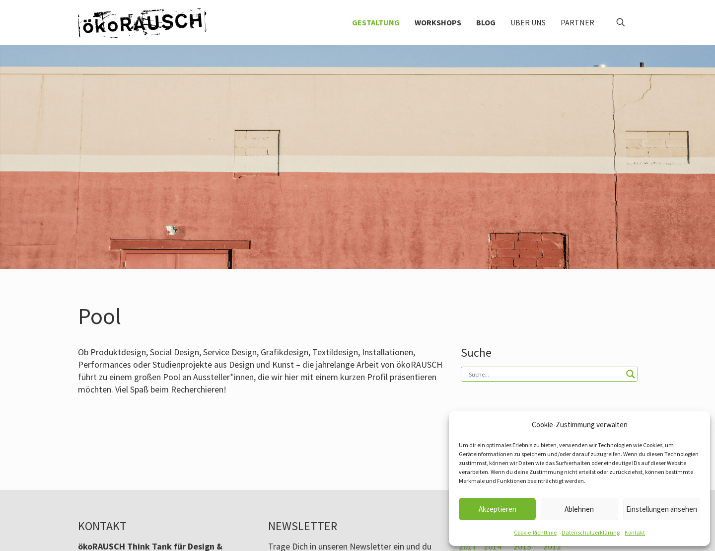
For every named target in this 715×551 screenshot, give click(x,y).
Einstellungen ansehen (661, 509)
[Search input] (545, 374)
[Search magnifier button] (631, 374)
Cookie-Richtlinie (535, 532)
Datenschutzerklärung (591, 532)
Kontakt (635, 532)
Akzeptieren (497, 509)
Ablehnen (579, 509)
